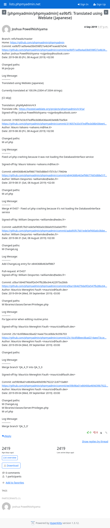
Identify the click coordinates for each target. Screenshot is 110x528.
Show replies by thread (95, 441)
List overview (9, 457)
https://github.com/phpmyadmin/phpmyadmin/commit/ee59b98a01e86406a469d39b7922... (55, 385)
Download (11, 465)
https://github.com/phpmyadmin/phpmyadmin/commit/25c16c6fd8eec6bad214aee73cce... (54, 337)
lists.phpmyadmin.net (24, 4)
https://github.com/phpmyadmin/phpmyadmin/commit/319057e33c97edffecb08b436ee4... (54, 123)
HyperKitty (56, 523)
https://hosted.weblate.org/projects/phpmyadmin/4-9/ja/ (52, 109)
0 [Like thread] (89, 432)
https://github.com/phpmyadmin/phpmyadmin (37, 42)
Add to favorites (13, 482)
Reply (6, 436)
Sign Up (99, 4)
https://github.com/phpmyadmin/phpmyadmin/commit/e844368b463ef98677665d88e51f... (54, 175)
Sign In (83, 4)
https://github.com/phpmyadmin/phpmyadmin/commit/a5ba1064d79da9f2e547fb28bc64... (54, 286)
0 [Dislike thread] (96, 432)
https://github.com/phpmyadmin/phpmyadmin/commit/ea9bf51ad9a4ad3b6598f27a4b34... (54, 49)
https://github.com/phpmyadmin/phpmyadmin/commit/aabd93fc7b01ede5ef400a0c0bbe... (54, 230)
